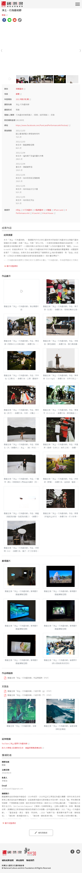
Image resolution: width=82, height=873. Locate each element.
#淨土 (18, 210)
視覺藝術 (19, 88)
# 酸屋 (48, 210)
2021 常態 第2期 (22, 99)
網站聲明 (20, 860)
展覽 (17, 94)
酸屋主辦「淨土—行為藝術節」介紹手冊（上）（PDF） (30, 691)
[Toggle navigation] (78, 4)
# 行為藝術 (27, 210)
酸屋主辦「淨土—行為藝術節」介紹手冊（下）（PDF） (30, 695)
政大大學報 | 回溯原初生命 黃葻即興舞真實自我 (22, 747)
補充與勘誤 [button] (42, 832)
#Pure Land (58, 210)
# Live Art (36, 213)
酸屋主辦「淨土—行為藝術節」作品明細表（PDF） (29, 677)
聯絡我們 (30, 860)
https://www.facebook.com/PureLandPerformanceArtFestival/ (42, 125)
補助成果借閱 (8, 860)
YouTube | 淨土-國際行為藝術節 (14, 743)
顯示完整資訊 (12, 266)
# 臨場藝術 (39, 210)
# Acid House (47, 213)
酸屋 (4, 15)
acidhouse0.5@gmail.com (12, 788)
